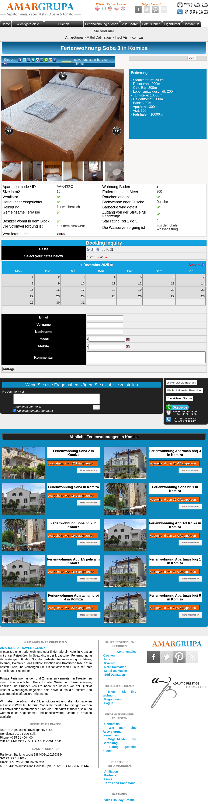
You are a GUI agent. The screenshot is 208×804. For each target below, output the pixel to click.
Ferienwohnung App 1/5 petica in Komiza (73, 561)
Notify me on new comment (33, 410)
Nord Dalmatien (115, 667)
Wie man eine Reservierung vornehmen (120, 731)
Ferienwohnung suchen (101, 24)
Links (108, 779)
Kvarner (109, 663)
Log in (108, 703)
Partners (110, 775)
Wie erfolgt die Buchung (181, 382)
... (97, 256)
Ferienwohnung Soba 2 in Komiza (73, 453)
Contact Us (191, 24)
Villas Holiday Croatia (119, 800)
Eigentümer (172, 24)
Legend (196, 264)
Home (5, 24)
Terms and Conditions (119, 783)
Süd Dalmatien (114, 674)
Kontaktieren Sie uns (179, 398)
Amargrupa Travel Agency (22, 648)
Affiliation (111, 771)
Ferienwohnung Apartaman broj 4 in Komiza (73, 597)
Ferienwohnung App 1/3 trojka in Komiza (175, 525)
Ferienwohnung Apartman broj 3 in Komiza (175, 453)
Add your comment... (56, 399)
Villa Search (130, 24)
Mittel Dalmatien (115, 670)
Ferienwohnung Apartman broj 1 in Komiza (175, 561)
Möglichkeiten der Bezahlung (184, 390)
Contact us (111, 724)
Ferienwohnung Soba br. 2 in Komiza (73, 525)
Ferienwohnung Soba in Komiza (73, 487)
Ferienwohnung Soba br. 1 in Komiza (175, 489)
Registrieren (113, 699)
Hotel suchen (151, 24)
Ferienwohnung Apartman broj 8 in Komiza (175, 597)
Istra (107, 659)
